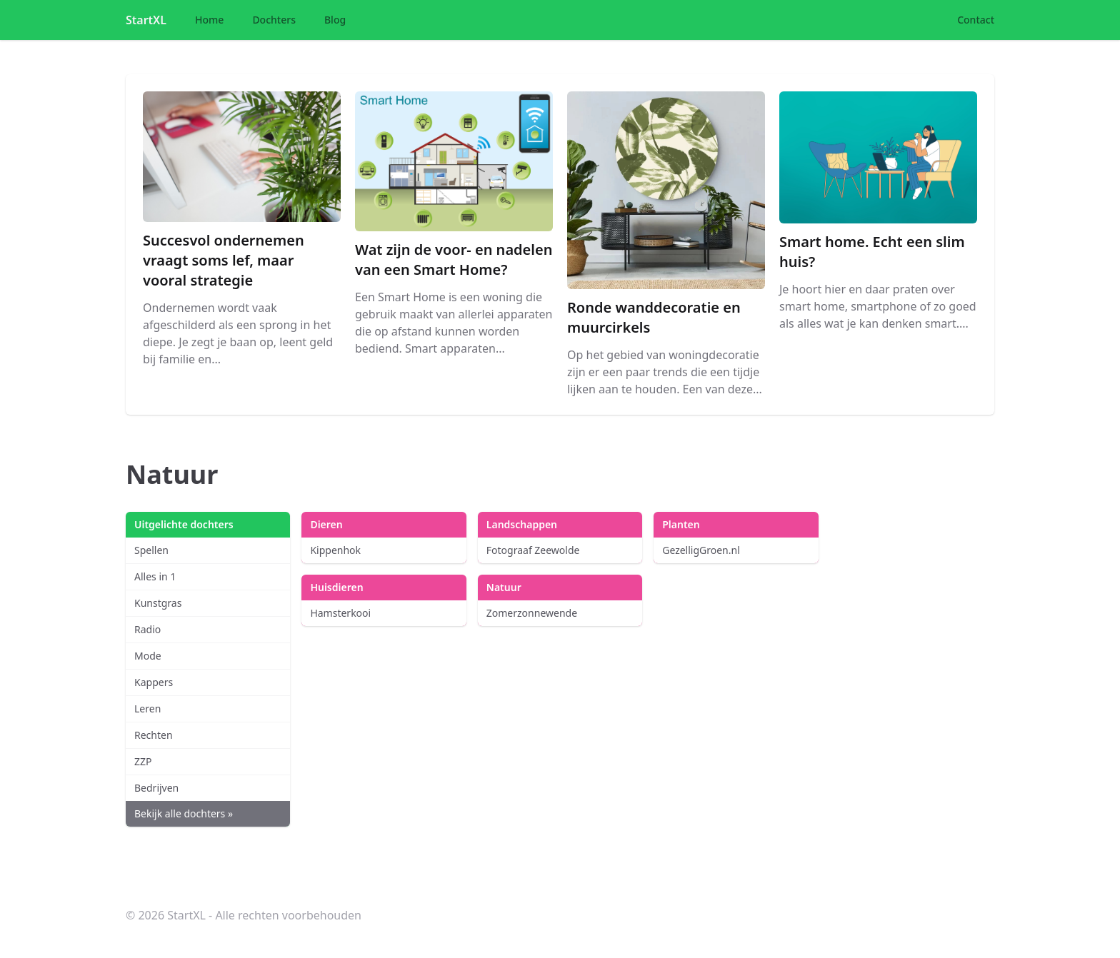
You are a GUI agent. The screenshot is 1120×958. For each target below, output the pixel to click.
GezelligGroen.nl (701, 550)
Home (209, 19)
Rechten (153, 735)
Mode (147, 655)
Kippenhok (335, 550)
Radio (147, 629)
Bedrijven (156, 788)
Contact (975, 19)
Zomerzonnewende (531, 613)
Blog (335, 19)
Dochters (274, 19)
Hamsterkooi (340, 613)
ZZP (143, 761)
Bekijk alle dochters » (183, 813)
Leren (147, 708)
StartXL (146, 20)
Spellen (151, 550)
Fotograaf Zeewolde (533, 550)
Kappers (153, 682)
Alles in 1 (155, 576)
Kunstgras (157, 603)
